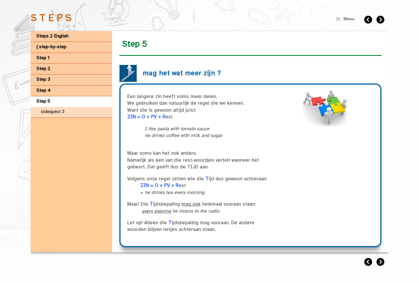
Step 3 (43, 79)
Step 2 (43, 68)
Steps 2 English (52, 36)
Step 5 (43, 101)
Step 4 (43, 90)
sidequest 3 (52, 112)
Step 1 (42, 58)
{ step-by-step (51, 47)
